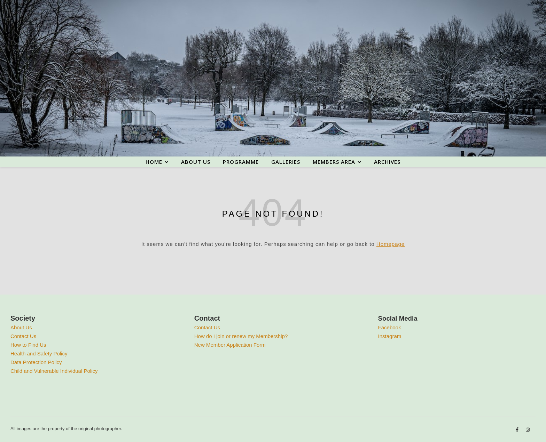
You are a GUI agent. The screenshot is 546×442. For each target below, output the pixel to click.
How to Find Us (28, 345)
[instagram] (528, 429)
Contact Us (23, 336)
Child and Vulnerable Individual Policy (54, 371)
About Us (21, 327)
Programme (241, 161)
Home (154, 161)
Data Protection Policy (36, 362)
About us (195, 161)
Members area (334, 161)
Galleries (285, 161)
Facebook (389, 327)
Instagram (389, 336)
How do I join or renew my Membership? (241, 336)
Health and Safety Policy (38, 353)
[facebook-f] (518, 429)
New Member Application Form (230, 345)
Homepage (390, 244)
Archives (387, 161)
